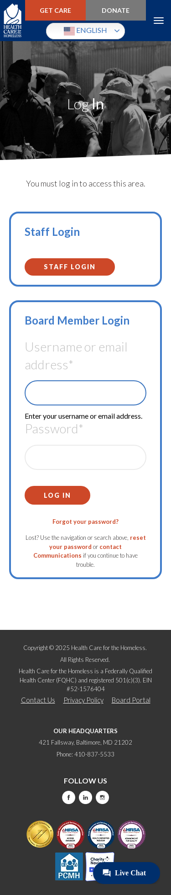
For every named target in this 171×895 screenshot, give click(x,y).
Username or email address (76, 355)
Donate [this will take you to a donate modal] (116, 10)
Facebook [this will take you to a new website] (68, 797)
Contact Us (38, 700)
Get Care (55, 10)
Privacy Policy (83, 700)
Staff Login (70, 267)
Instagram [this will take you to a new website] (102, 797)
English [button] (85, 31)
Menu (158, 20)
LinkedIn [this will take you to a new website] (85, 797)
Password (54, 428)
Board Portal (131, 700)
